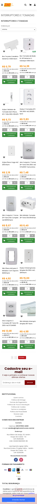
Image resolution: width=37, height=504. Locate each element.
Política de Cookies (18, 407)
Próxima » (22, 357)
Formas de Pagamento (18, 402)
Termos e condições (18, 409)
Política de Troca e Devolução (18, 405)
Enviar (30, 382)
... (15, 357)
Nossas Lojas (18, 414)
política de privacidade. (23, 494)
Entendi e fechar (18, 500)
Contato (18, 416)
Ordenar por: (5, 26)
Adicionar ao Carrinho (11, 81)
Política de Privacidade (18, 412)
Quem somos (18, 398)
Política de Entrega (18, 400)
